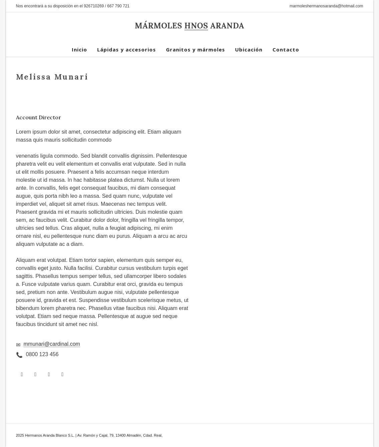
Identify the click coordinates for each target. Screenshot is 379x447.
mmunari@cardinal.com (52, 344)
